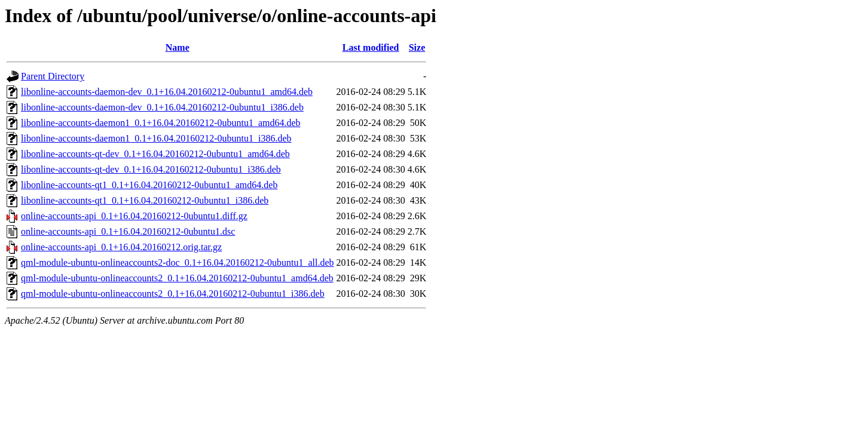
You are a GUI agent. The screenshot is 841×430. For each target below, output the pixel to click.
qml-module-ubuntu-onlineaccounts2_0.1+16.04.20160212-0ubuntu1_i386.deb (173, 293)
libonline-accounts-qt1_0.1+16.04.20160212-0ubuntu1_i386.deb (144, 200)
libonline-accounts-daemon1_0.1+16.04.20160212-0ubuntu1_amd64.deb (161, 123)
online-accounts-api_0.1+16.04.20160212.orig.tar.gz (121, 247)
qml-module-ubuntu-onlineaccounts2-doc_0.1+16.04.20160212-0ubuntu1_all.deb (177, 262)
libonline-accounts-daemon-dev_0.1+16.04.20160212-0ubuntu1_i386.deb (162, 107)
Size (417, 47)
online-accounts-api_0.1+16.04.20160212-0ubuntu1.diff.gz (134, 216)
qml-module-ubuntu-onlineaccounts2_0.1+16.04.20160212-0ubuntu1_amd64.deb (177, 278)
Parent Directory (52, 76)
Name (177, 47)
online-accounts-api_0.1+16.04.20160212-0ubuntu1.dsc (128, 231)
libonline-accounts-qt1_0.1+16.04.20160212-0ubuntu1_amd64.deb (149, 185)
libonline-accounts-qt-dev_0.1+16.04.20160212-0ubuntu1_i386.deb (151, 169)
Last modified (370, 47)
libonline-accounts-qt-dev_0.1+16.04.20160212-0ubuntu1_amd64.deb (155, 154)
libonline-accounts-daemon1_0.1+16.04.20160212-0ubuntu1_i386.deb (156, 138)
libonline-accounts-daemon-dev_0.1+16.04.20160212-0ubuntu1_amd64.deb (167, 92)
